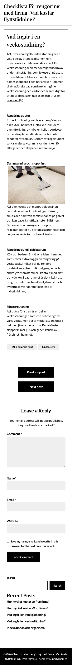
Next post (36, 387)
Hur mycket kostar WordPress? (27, 608)
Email (11, 499)
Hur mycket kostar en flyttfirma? (28, 601)
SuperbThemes (58, 658)
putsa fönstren (21, 311)
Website (12, 521)
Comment (14, 434)
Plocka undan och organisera (26, 628)
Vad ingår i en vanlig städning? (26, 614)
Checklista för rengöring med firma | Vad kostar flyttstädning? (32, 12)
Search (11, 577)
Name (11, 478)
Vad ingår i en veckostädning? (26, 621)
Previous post (36, 372)
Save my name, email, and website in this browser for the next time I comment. (34, 544)
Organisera (48, 346)
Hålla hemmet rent (22, 346)
